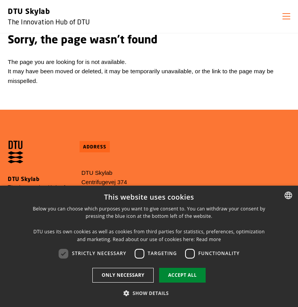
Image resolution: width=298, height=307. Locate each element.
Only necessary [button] (123, 275)
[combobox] (288, 195)
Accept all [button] (182, 275)
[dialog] (149, 246)
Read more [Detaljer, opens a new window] (208, 239)
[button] (286, 16)
